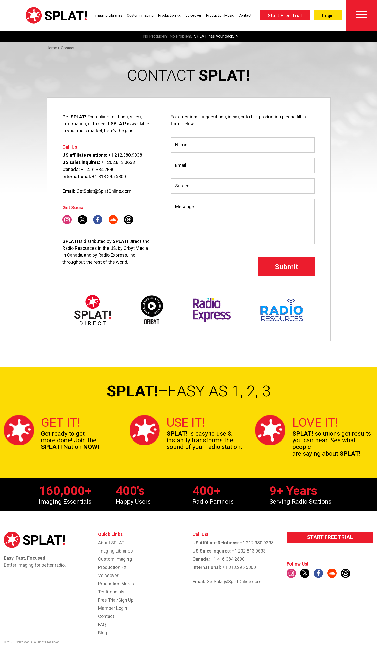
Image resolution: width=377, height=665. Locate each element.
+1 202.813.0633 (118, 162)
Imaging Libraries (108, 15)
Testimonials (111, 591)
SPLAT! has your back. (214, 36)
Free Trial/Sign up (116, 600)
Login (328, 15)
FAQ (102, 624)
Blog (102, 632)
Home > (53, 48)
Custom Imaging (140, 15)
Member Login (112, 608)
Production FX (169, 15)
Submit (286, 267)
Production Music (220, 15)
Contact (245, 15)
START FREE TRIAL (330, 537)
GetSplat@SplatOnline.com (104, 191)
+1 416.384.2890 (98, 169)
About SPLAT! (112, 542)
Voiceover (193, 15)
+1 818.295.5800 (109, 176)
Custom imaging (115, 559)
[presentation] (210, 267)
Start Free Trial (285, 15)
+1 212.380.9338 (125, 155)
